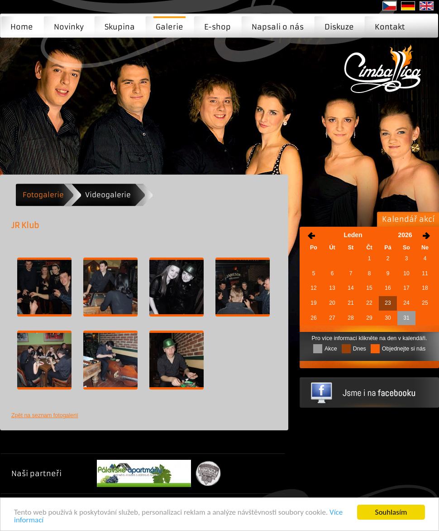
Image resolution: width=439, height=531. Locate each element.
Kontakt (390, 26)
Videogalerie (108, 194)
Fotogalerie (43, 194)
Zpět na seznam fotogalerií (44, 415)
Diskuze (339, 26)
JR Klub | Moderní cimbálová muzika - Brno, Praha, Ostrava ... (385, 75)
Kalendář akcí (408, 219)
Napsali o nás (278, 26)
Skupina (120, 26)
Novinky (69, 26)
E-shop (217, 26)
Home (21, 26)
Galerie (169, 26)
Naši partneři (36, 473)
